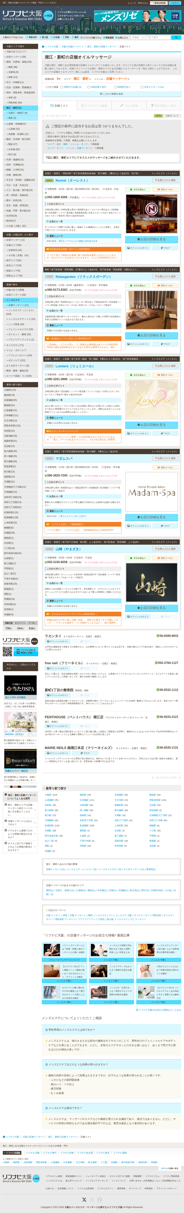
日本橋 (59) (13, 149)
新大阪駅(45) (10, 451)
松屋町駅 (49, 825)
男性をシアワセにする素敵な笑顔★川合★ (78, 241)
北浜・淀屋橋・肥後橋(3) (17, 87)
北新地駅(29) (10, 436)
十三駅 (152, 830)
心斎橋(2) (80, 890)
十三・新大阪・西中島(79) (18, 190)
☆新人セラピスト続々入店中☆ (73, 516)
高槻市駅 (118, 841)
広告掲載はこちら (152, 1180)
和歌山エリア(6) (13, 275)
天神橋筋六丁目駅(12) (15, 487)
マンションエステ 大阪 (120, 915)
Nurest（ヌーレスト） (67, 180)
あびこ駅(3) (10, 573)
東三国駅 (118, 835)
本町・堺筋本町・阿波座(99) (19, 92)
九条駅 (83, 835)
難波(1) (91, 890)
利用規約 (149, 1188)
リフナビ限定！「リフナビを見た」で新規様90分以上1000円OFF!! (80, 530)
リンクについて (119, 1180)
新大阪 (44, 37)
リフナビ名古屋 (85, 1153)
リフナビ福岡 (120, 1153)
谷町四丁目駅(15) (12, 497)
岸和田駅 (118, 846)
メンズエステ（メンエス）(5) (81, 869)
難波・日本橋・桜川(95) (17, 139)
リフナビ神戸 (50, 1153)
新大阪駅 (49, 810)
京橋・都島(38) (13, 175)
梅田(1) (49, 890)
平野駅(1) (9, 568)
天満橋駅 (49, 820)
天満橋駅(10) (10, 492)
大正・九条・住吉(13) (16, 185)
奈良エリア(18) (13, 265)
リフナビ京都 (67, 1153)
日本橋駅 (84, 800)
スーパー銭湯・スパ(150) (18, 376)
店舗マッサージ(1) (55, 869)
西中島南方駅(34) (12, 553)
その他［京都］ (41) (18, 255)
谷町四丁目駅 (86, 820)
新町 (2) (11, 118)
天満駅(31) (9, 481)
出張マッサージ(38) (15, 57)
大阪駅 (48, 795)
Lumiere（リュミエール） (70, 366)
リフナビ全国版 (12, 1153)
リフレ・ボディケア (15, 350)
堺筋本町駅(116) (12, 425)
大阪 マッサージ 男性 (56, 915)
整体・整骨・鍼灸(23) (16, 370)
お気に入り (121, 38)
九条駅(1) (9, 558)
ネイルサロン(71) (14, 345)
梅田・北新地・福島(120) (18, 62)
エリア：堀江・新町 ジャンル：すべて (68, 144)
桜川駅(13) (9, 471)
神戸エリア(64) (13, 260)
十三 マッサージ (138, 919)
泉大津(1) (134, 890)
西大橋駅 (118, 810)
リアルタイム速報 (54, 1176)
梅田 (75, 37)
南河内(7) (10, 220)
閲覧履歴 (108, 38)
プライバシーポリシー (166, 1188)
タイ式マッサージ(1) (133, 869)
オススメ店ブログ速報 (119, 1176)
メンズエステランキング (96, 1180)
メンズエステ (12, 300)
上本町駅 (118, 825)
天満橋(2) (123, 890)
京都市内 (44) (14, 250)
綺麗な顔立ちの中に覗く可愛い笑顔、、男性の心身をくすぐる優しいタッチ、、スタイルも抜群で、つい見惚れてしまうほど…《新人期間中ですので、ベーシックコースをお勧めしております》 (82, 621)
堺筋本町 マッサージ (65, 919)
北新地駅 (84, 805)
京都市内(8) (157, 890)
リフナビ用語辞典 (171, 1176)
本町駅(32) (9, 431)
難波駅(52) (9, 405)
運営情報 (121, 1188)
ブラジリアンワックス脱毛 (91, 919)
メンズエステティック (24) (21, 319)
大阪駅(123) (10, 390)
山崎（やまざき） (63, 549)
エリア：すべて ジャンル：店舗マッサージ (70, 148)
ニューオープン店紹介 (95, 1176)
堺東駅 (83, 846)
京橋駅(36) (9, 532)
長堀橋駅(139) (11, 517)
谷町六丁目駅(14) (12, 502)
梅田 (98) (12, 67)
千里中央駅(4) (11, 578)
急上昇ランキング (74, 1180)
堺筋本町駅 (155, 800)
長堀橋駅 (84, 825)
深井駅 (152, 846)
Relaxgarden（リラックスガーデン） (78, 277)
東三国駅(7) (10, 563)
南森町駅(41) (10, 441)
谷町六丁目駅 (121, 820)
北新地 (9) (12, 72)
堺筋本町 (31, 37)
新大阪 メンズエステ (117, 919)
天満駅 (117, 815)
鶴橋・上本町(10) (14, 169)
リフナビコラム (152, 1176)
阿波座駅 (153, 810)
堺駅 (47, 846)
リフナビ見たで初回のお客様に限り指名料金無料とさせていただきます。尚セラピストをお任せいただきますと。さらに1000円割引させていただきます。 (83, 256)
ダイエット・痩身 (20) (19, 334)
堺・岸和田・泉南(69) (16, 195)
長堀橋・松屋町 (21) (18, 134)
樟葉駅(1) (9, 589)
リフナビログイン (105, 1188)
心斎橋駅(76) (10, 410)
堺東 (66, 37)
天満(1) (112, 890)
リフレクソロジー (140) (19, 355)
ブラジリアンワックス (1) (20, 339)
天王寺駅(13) (10, 420)
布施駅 (48, 851)
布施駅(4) (9, 614)
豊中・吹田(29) (13, 200)
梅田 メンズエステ (97, 915)
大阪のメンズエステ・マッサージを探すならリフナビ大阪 (93, 1207)
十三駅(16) (9, 548)
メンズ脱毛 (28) (15, 324)
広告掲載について (65, 1188)
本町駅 (48, 805)
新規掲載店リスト (74, 1176)
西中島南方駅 (51, 835)
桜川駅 (48, 815)
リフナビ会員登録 (85, 1188)
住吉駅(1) (9, 543)
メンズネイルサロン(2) (109, 869)
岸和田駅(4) (10, 604)
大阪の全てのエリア (15, 51)
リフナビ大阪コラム (90, 38)
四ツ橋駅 (84, 810)
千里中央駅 (85, 841)
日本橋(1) (102, 890)
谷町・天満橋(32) (14, 164)
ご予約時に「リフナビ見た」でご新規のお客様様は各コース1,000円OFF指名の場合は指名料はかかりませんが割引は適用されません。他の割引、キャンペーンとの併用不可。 (82, 346)
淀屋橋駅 (118, 795)
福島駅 (83, 815)
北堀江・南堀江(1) (65, 890)
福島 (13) (12, 77)
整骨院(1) (151, 869)
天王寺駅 (118, 800)
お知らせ (50, 1188)
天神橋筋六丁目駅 (158, 815)
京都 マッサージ (78, 915)
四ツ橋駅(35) (10, 456)
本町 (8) (11, 97)
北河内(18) (10, 215)
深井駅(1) (9, 609)
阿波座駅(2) (10, 466)
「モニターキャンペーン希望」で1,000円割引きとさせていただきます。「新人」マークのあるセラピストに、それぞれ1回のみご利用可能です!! (82, 438)
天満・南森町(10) (14, 159)
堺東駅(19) (9, 599)
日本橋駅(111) (11, 415)
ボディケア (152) (16, 360)
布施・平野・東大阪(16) (17, 210)
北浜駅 (152, 805)
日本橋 (55, 37)
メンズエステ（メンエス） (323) (20, 312)
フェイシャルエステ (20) (20, 329)
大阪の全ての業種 (14, 290)
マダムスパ (58, 458)
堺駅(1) (7, 594)
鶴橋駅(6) (9, 527)
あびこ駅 (49, 841)
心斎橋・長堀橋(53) (15, 124)
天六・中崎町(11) (14, 82)
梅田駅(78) (9, 395)
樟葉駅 (152, 841)
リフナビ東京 (103, 1153)
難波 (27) (12, 144)
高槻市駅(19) (10, 583)
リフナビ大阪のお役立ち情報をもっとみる (158, 1010)
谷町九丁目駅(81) (12, 507)
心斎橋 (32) (13, 129)
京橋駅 (48, 830)
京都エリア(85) (12, 245)
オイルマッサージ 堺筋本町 (147, 915)
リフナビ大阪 (33, 1153)
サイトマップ (135, 1188)
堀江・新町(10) (12, 108)
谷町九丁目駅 (156, 820)
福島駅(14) (9, 476)
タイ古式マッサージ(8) (16, 365)
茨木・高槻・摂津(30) (16, 205)
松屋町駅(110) (11, 512)
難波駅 (152, 795)
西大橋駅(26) (10, 461)
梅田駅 (83, 795)
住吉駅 (117, 830)
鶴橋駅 (152, 825)
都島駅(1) (9, 538)
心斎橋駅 (49, 800)
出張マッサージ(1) (14, 240)
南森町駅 (118, 805)
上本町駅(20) (10, 522)
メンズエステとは (54, 1180)
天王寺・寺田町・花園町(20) (19, 180)
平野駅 (152, 835)
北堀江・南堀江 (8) (17, 113)
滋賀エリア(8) (12, 270)
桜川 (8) (11, 154)
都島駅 (83, 830)
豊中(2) (145, 890)
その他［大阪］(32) (15, 226)
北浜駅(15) (9, 446)
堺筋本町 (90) (14, 102)
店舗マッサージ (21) (18, 305)
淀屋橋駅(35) (10, 400)
